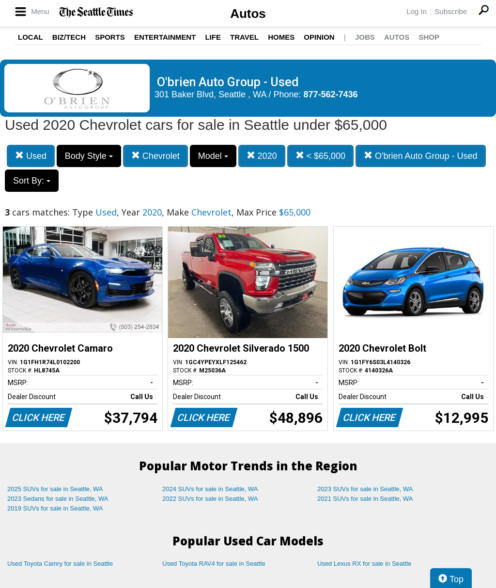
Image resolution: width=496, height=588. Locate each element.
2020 (262, 156)
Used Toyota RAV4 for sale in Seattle (213, 563)
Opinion (319, 37)
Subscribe (450, 11)
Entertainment (165, 37)
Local (30, 37)
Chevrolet (155, 156)
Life (213, 37)
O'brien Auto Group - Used (421, 156)
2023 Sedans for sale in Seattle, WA (57, 498)
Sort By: (31, 181)
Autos (248, 13)
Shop (428, 37)
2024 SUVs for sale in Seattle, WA (210, 489)
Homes (281, 37)
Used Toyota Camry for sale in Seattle (60, 563)
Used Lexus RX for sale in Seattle (364, 563)
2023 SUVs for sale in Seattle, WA (365, 489)
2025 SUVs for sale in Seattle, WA (55, 489)
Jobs (365, 37)
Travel (244, 37)
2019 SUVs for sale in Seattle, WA (55, 508)
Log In (416, 11)
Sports (110, 37)
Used (30, 156)
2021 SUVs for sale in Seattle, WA (365, 498)
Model (213, 156)
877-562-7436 (331, 94)
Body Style (89, 156)
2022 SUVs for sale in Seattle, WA (210, 498)
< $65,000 (320, 156)
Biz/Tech (69, 37)
